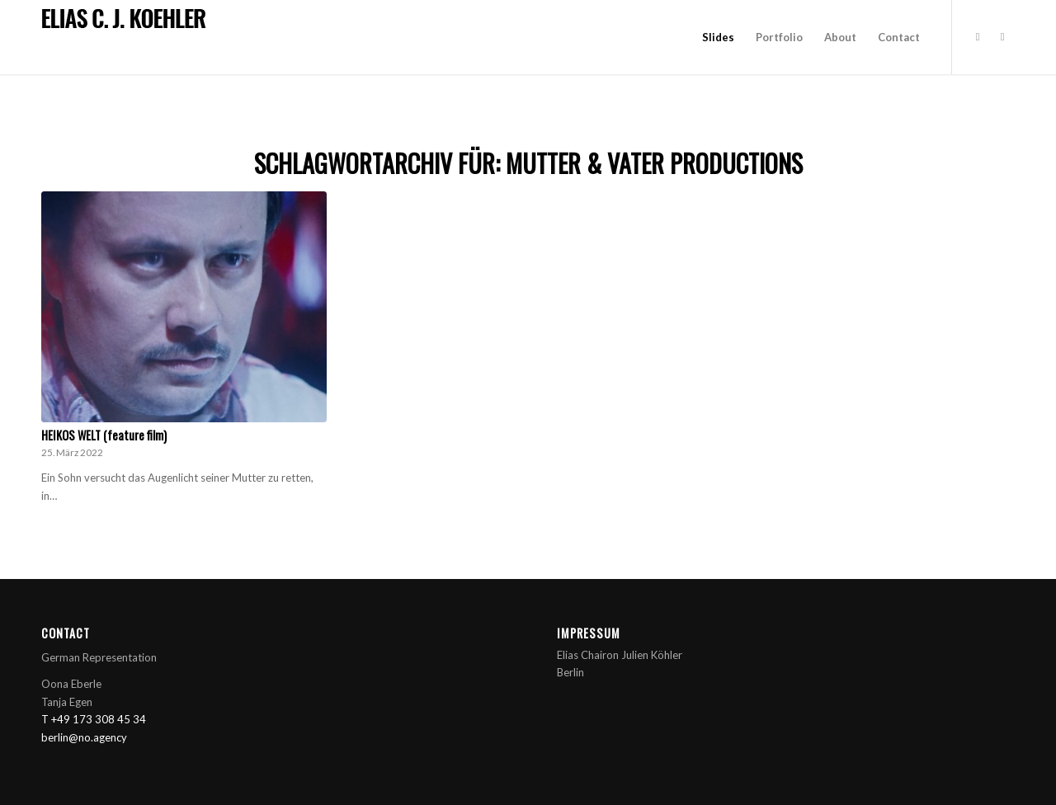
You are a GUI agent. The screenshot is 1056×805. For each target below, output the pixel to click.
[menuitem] (718, 37)
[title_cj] (126, 19)
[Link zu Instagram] (977, 36)
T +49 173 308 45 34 (93, 719)
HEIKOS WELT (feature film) (104, 435)
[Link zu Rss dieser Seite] (1002, 36)
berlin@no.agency (84, 737)
